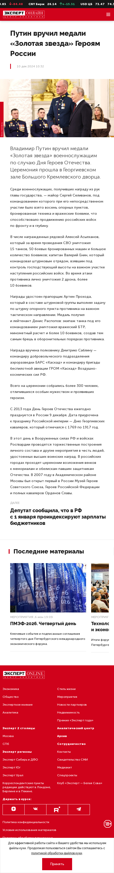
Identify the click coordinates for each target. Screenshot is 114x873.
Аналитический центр (75, 728)
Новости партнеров (72, 704)
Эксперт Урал (13, 775)
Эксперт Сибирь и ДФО (20, 759)
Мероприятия (21, 617)
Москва (8, 736)
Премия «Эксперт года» (75, 720)
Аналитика (10, 712)
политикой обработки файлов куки (56, 853)
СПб (6, 744)
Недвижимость (68, 712)
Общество (11, 697)
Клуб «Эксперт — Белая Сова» (79, 783)
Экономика (11, 689)
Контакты (64, 751)
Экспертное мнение (17, 704)
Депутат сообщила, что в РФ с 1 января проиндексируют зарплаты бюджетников (58, 516)
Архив (62, 736)
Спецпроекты (67, 775)
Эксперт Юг (12, 767)
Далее (15, 503)
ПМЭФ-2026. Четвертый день (43, 623)
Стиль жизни (66, 689)
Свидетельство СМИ (72, 759)
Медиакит (64, 767)
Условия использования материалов (29, 830)
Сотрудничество (71, 744)
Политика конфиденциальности (26, 822)
